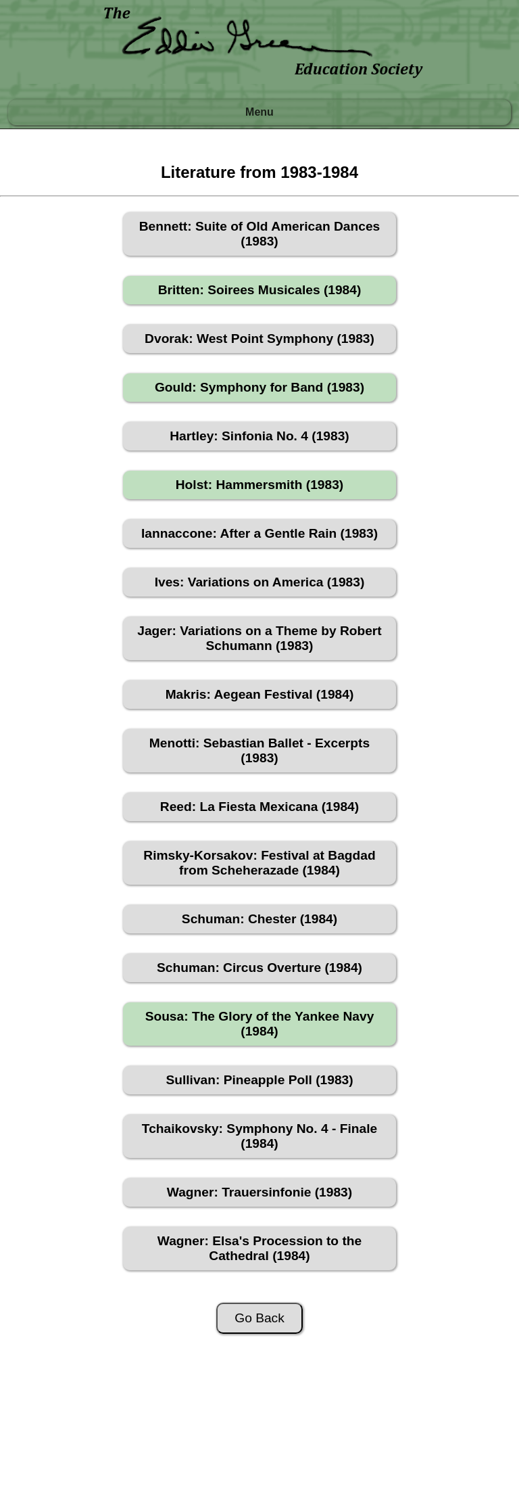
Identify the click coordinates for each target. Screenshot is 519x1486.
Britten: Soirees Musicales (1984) (260, 290)
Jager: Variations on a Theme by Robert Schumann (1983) (259, 638)
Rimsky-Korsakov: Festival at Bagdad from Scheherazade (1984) (259, 862)
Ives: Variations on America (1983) (260, 582)
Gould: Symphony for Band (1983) (259, 387)
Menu (259, 112)
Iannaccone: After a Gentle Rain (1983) (259, 533)
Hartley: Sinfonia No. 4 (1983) (259, 436)
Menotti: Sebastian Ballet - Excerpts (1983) (259, 750)
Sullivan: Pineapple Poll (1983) (259, 1080)
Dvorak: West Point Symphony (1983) (259, 338)
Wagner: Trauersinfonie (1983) (259, 1192)
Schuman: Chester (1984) (259, 919)
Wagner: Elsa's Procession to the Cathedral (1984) (259, 1248)
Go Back (259, 1318)
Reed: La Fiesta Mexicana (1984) (259, 806)
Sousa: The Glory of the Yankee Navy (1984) (259, 1023)
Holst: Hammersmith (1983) (259, 485)
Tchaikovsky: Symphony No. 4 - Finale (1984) (259, 1136)
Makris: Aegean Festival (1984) (260, 694)
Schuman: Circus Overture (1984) (259, 967)
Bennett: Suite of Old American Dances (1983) (259, 233)
